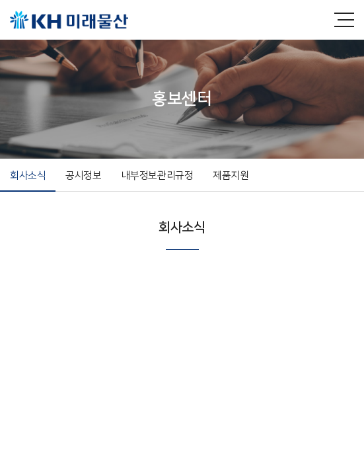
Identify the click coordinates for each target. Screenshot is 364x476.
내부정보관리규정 (158, 175)
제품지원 (230, 175)
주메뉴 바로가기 (0, 0)
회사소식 (28, 175)
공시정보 (83, 175)
